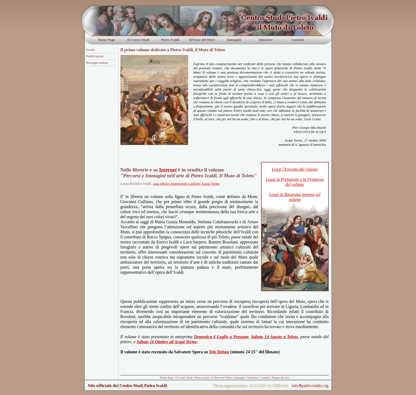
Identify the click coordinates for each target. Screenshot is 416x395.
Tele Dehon (219, 352)
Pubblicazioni (95, 56)
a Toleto (291, 336)
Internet (168, 170)
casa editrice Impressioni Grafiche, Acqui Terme (186, 184)
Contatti (297, 40)
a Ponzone (239, 336)
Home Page (106, 40)
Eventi (90, 50)
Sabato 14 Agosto (266, 336)
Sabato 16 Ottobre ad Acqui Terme (167, 342)
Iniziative (266, 40)
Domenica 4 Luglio (211, 336)
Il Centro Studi (138, 40)
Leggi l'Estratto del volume (295, 169)
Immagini (234, 40)
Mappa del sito (280, 377)
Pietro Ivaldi (170, 40)
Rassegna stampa (97, 63)
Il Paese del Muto (202, 40)
